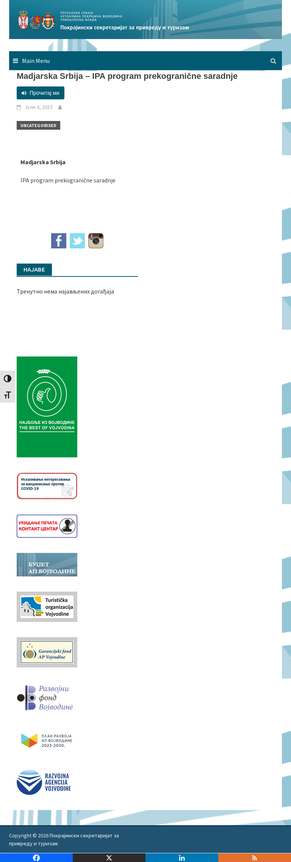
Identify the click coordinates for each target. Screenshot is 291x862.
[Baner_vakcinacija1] (47, 485)
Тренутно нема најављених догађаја (65, 291)
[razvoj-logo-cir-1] (47, 739)
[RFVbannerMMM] (47, 696)
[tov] (47, 606)
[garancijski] (47, 651)
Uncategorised (38, 125)
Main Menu (36, 60)
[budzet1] (47, 564)
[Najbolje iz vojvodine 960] (47, 406)
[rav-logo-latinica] (44, 781)
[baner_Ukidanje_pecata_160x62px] (47, 525)
